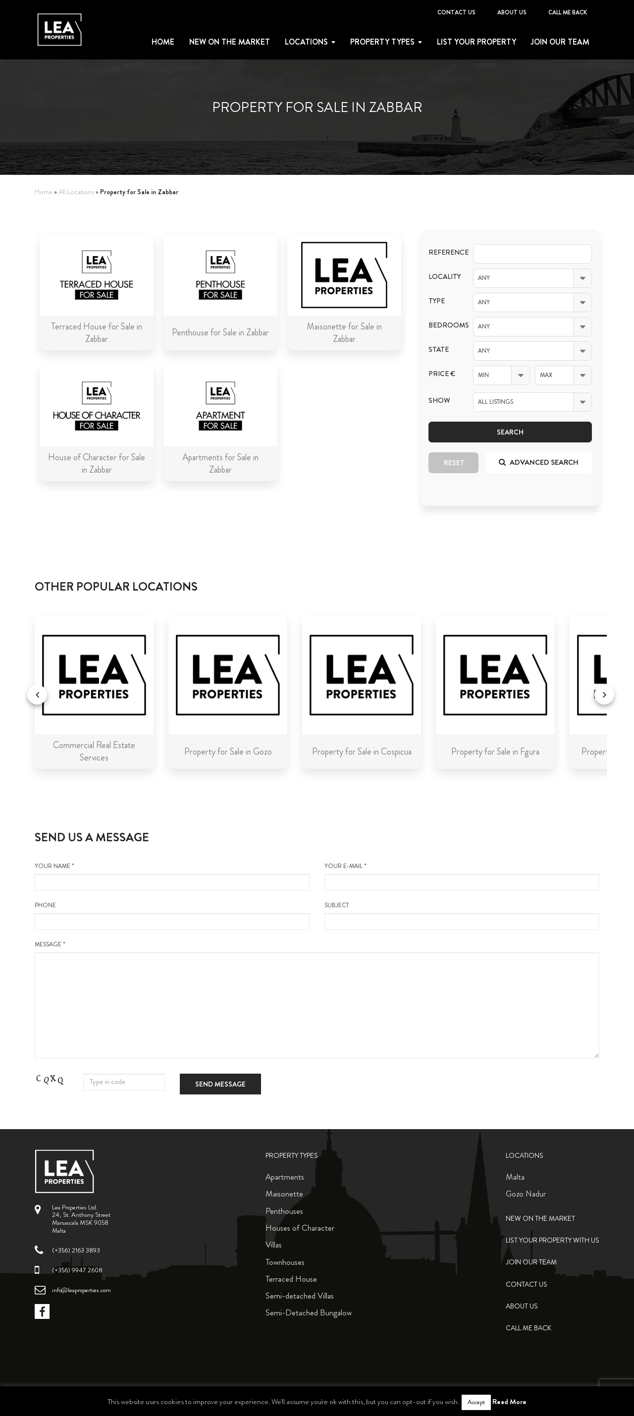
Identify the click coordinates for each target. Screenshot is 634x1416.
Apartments (284, 1177)
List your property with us (552, 1240)
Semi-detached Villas (299, 1296)
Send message (220, 1084)
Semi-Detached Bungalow (308, 1312)
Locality (443, 276)
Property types (382, 42)
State (438, 349)
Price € (441, 374)
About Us (512, 12)
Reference (443, 252)
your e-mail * (461, 876)
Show (439, 400)
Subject (461, 915)
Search (510, 432)
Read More (509, 1401)
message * (317, 999)
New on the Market (229, 42)
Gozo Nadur (526, 1193)
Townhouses (285, 1262)
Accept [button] (476, 1402)
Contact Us (456, 12)
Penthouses (284, 1211)
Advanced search (539, 462)
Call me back (567, 12)
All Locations (76, 192)
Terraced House (291, 1279)
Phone (172, 915)
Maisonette (284, 1193)
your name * (172, 876)
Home (163, 42)
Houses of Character (299, 1228)
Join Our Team (560, 42)
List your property (476, 42)
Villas (273, 1245)
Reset (454, 463)
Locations (306, 42)
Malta (515, 1177)
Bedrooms (443, 325)
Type (436, 301)
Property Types (291, 1155)
